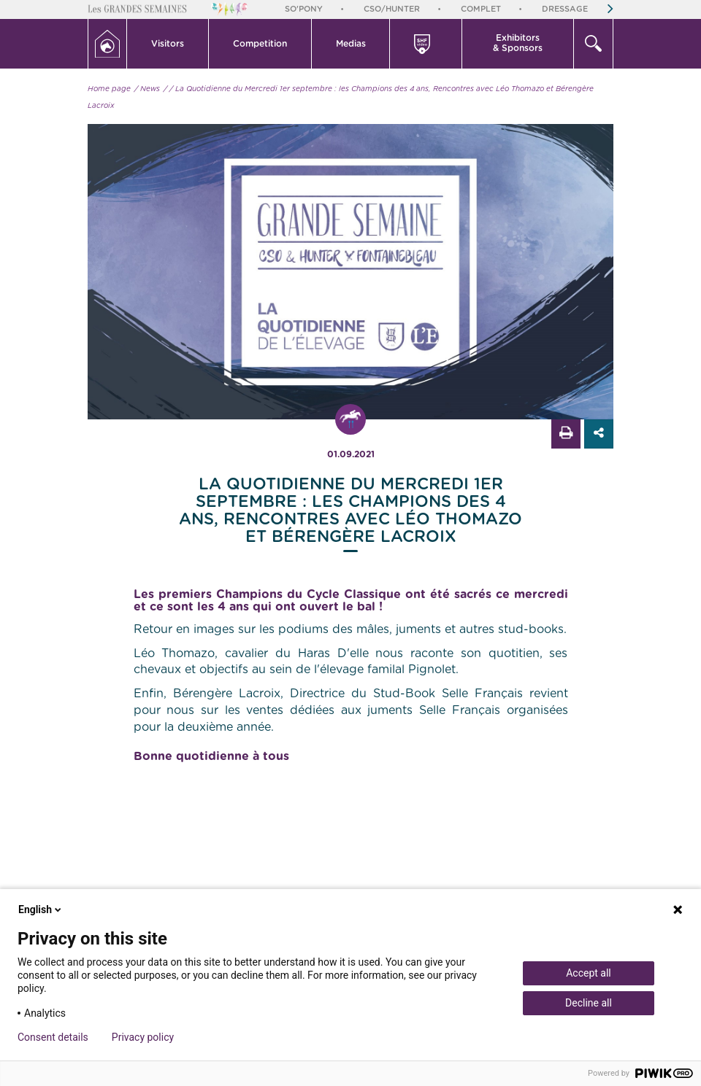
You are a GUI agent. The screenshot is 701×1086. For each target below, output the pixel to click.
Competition (260, 43)
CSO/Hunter (392, 9)
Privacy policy (143, 1037)
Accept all (588, 973)
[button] (168, 44)
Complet (481, 9)
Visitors (167, 43)
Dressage (565, 9)
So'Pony (304, 9)
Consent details (53, 1037)
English (41, 909)
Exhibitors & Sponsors (518, 43)
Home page (109, 89)
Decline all (588, 1003)
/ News (147, 89)
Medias (351, 43)
